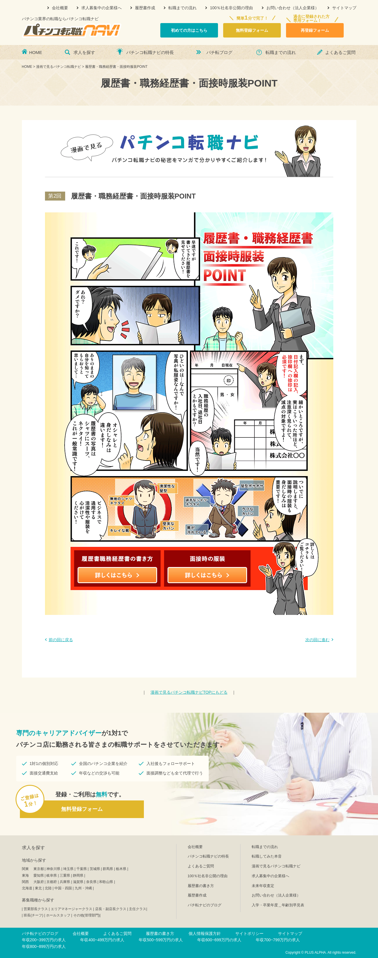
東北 (38, 888)
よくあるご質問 (340, 52)
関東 (25, 869)
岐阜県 (51, 875)
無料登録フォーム (252, 30)
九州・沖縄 (83, 888)
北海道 (27, 888)
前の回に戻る (61, 639)
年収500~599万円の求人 (161, 940)
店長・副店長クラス (110, 909)
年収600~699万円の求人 (219, 940)
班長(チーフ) (33, 915)
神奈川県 (53, 869)
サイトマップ (344, 7)
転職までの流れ (182, 7)
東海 (25, 875)
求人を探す (84, 52)
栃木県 (121, 869)
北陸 (48, 888)
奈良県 (91, 882)
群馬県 (108, 869)
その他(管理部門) (86, 915)
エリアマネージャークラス (71, 909)
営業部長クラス (36, 909)
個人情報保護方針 (205, 933)
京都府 (51, 882)
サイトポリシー (249, 933)
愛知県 (38, 875)
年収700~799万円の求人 (278, 940)
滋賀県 (78, 882)
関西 (25, 882)
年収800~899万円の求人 (44, 946)
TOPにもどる (189, 692)
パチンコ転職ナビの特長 (150, 52)
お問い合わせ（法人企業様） (292, 7)
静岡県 (78, 875)
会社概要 (60, 7)
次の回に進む (317, 639)
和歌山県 (106, 882)
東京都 (38, 869)
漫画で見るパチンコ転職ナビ (276, 866)
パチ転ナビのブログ (204, 905)
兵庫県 (65, 882)
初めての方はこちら (189, 30)
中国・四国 (63, 888)
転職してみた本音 (267, 856)
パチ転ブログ (219, 52)
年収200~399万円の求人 (44, 940)
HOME (35, 52)
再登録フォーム (315, 30)
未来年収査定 (263, 886)
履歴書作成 (145, 7)
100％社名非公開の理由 (231, 7)
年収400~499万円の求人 (102, 940)
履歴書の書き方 (201, 886)
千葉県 (81, 869)
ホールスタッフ (58, 915)
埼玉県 (68, 869)
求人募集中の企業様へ (101, 7)
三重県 (65, 875)
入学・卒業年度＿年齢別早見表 (278, 905)
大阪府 (38, 882)
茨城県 (95, 869)
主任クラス (137, 909)
